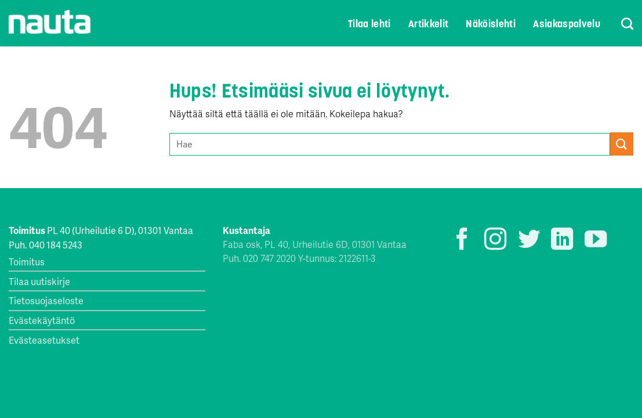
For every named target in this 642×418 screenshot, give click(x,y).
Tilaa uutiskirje (39, 281)
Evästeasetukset (44, 340)
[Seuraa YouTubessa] (596, 240)
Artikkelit (428, 23)
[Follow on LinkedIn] (562, 240)
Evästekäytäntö (42, 320)
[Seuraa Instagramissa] (495, 240)
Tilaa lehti (369, 23)
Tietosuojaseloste (46, 300)
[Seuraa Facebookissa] (462, 240)
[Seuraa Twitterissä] (529, 240)
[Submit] (621, 143)
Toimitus (27, 261)
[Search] (619, 23)
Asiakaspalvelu (566, 23)
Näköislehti (491, 23)
